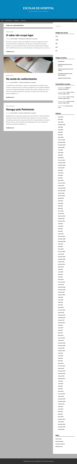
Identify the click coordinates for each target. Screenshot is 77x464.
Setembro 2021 (61, 221)
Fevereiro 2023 (61, 183)
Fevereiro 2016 (61, 365)
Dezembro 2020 (61, 238)
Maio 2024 (60, 155)
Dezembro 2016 (61, 343)
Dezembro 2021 (61, 216)
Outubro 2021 (61, 218)
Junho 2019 (60, 271)
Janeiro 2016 (61, 368)
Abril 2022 (60, 208)
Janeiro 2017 (61, 340)
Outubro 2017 (61, 320)
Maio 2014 (60, 411)
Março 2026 (60, 122)
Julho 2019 (60, 269)
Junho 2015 (60, 383)
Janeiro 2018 (61, 312)
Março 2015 (60, 391)
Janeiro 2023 (61, 185)
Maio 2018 (60, 302)
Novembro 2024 (61, 144)
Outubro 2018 (61, 292)
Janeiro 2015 (61, 396)
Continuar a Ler (10, 51)
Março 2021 (60, 233)
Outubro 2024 (61, 147)
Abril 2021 (60, 231)
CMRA (56, 39)
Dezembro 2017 (61, 315)
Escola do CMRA (14, 38)
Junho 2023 (60, 172)
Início (2, 20)
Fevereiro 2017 (61, 337)
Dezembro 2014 (61, 398)
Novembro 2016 (61, 345)
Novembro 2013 (61, 426)
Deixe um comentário (33, 38)
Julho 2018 (60, 297)
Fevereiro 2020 (61, 251)
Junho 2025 (60, 129)
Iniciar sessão (58, 438)
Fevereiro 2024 (61, 160)
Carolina (51, 461)
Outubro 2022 (61, 193)
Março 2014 (60, 416)
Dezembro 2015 (61, 370)
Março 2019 (60, 279)
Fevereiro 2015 (61, 393)
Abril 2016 (60, 360)
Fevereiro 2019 (61, 282)
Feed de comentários (60, 444)
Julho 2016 (60, 353)
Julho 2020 (60, 244)
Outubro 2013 (61, 429)
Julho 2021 (60, 223)
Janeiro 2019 (61, 284)
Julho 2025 (60, 127)
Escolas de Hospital (38, 8)
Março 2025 (60, 137)
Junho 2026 (60, 117)
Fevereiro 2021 (61, 236)
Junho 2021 (60, 226)
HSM (56, 47)
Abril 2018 (60, 304)
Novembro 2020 (61, 241)
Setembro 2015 (61, 378)
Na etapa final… (61, 61)
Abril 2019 (60, 277)
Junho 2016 (60, 355)
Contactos (23, 20)
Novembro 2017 (61, 317)
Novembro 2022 (61, 190)
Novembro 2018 (61, 289)
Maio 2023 (60, 175)
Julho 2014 (60, 406)
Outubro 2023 (61, 167)
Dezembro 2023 (61, 162)
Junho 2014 (60, 409)
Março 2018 (60, 307)
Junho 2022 (60, 203)
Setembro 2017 (61, 322)
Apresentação (8, 20)
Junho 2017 (60, 327)
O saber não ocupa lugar (19, 35)
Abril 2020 (60, 246)
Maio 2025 (60, 132)
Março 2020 (60, 249)
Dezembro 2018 (61, 287)
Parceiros (16, 20)
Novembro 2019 (61, 259)
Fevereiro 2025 (61, 139)
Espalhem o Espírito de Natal (64, 78)
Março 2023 (60, 180)
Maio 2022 (60, 205)
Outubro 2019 (61, 261)
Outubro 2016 (61, 348)
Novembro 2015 (61, 373)
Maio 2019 (60, 274)
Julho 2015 (60, 381)
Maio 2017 (60, 330)
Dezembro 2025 (61, 124)
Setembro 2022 (61, 195)
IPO (56, 50)
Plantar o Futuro (9, 31)
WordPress (38, 461)
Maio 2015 (60, 386)
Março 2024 (60, 157)
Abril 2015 (60, 388)
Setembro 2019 (61, 264)
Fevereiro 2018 (61, 310)
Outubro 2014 (61, 404)
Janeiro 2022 (61, 213)
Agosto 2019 (61, 266)
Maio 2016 (60, 358)
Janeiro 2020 (61, 254)
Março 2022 (60, 210)
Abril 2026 (60, 119)
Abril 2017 (60, 332)
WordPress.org (58, 446)
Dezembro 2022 (61, 188)
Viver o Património (10, 106)
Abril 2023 (60, 177)
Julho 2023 (60, 170)
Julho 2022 (60, 200)
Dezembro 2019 (61, 256)
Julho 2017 (60, 325)
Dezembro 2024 (61, 142)
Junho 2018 (60, 299)
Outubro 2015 (61, 376)
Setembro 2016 (61, 350)
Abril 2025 (60, 134)
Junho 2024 (60, 152)
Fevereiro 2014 (61, 419)
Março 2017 (60, 335)
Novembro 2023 (61, 165)
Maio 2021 (60, 228)
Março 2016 (60, 363)
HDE (56, 43)
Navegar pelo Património (20, 109)
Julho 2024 (60, 150)
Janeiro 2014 (61, 421)
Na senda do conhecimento (21, 78)
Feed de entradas (59, 441)
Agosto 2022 (61, 198)
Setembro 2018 (61, 294)
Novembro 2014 (61, 401)
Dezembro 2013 (61, 424)
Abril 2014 (60, 414)
